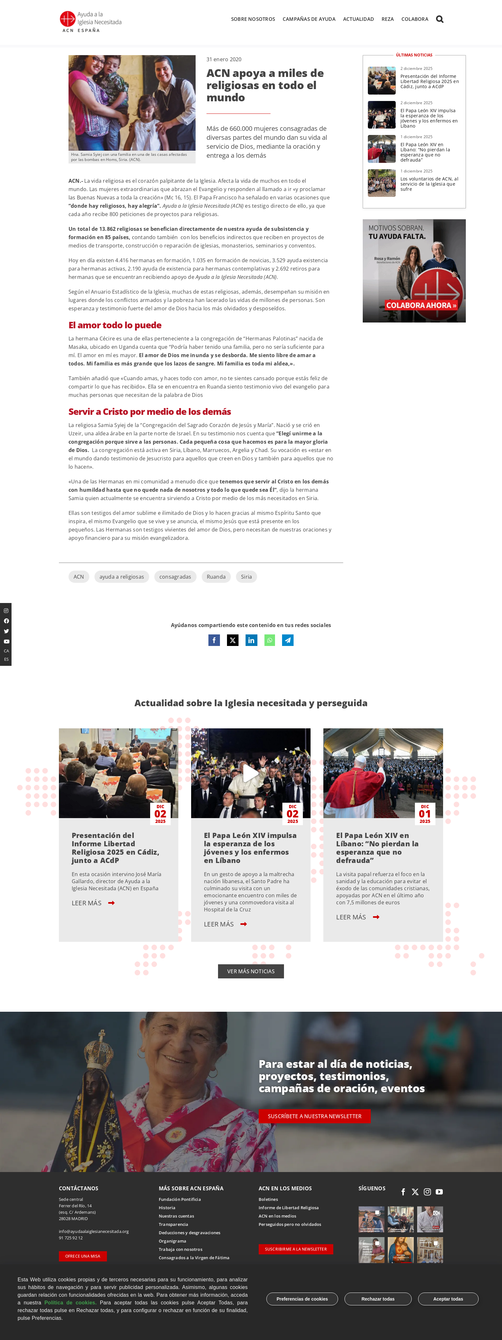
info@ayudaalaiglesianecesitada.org (94, 1232)
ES (6, 659)
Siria (246, 577)
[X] (232, 640)
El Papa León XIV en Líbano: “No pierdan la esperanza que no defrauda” (425, 152)
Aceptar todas (448, 1299)
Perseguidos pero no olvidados (290, 1224)
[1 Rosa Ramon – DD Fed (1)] (414, 222)
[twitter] (415, 1192)
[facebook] (403, 1192)
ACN (79, 577)
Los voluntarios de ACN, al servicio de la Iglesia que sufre (429, 184)
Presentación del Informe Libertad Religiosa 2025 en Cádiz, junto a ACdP (430, 82)
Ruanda (216, 577)
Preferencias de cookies (302, 1299)
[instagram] (427, 1192)
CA (6, 651)
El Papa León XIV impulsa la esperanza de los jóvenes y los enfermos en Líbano (429, 118)
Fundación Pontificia (180, 1199)
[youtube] (439, 1192)
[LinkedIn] (251, 640)
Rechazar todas (377, 1299)
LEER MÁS (93, 903)
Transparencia (174, 1224)
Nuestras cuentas (176, 1216)
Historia (167, 1208)
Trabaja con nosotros (180, 1249)
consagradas (175, 577)
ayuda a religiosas (122, 577)
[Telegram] (287, 640)
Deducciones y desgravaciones (189, 1233)
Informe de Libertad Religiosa (289, 1208)
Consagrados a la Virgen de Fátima (194, 1258)
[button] (439, 19)
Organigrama (172, 1241)
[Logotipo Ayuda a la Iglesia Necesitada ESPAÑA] (91, 12)
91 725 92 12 (71, 1238)
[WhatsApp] (270, 640)
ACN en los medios (277, 1216)
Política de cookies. (71, 1302)
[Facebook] (214, 640)
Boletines (268, 1199)
